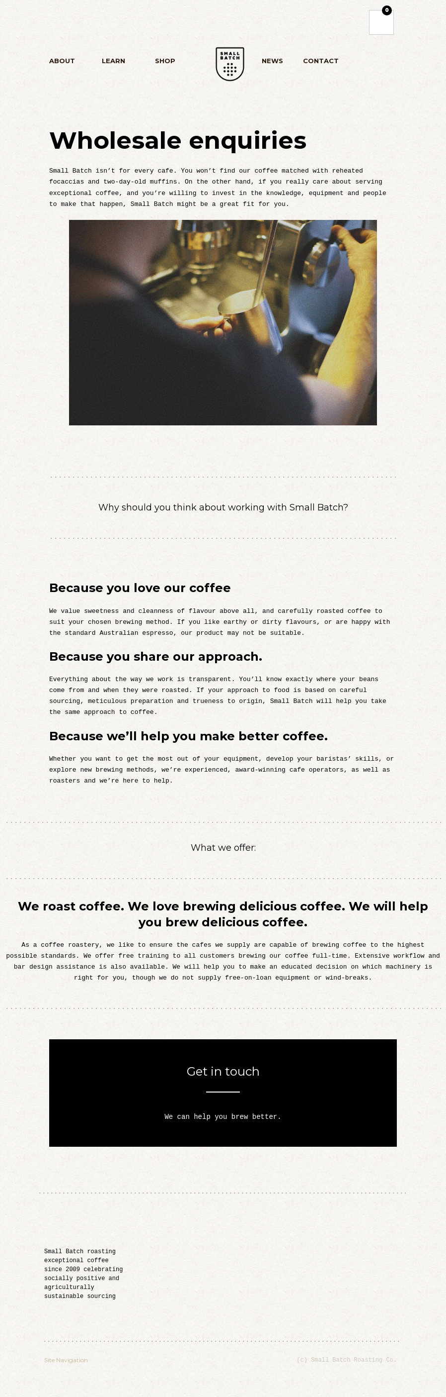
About (67, 62)
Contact (321, 61)
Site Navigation (66, 1360)
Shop (164, 62)
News (272, 61)
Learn (112, 62)
